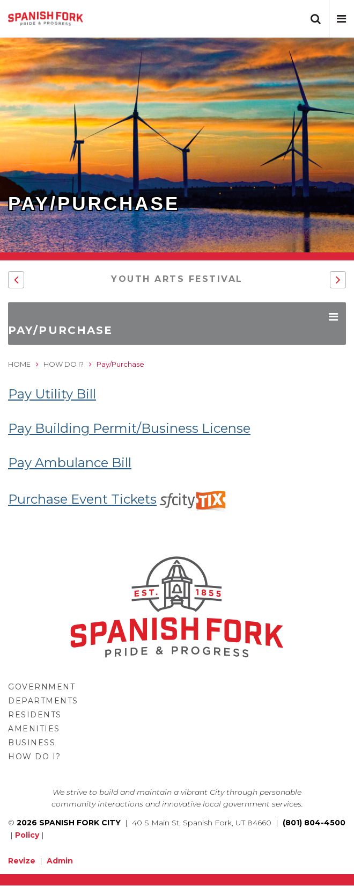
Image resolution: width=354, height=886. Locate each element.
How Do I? (63, 364)
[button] (341, 19)
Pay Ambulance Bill (69, 462)
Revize (21, 861)
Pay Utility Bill (52, 394)
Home (19, 364)
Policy (27, 835)
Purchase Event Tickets (118, 499)
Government (41, 687)
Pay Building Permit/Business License (129, 428)
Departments (43, 701)
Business (31, 742)
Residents (35, 715)
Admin (60, 861)
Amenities (34, 729)
